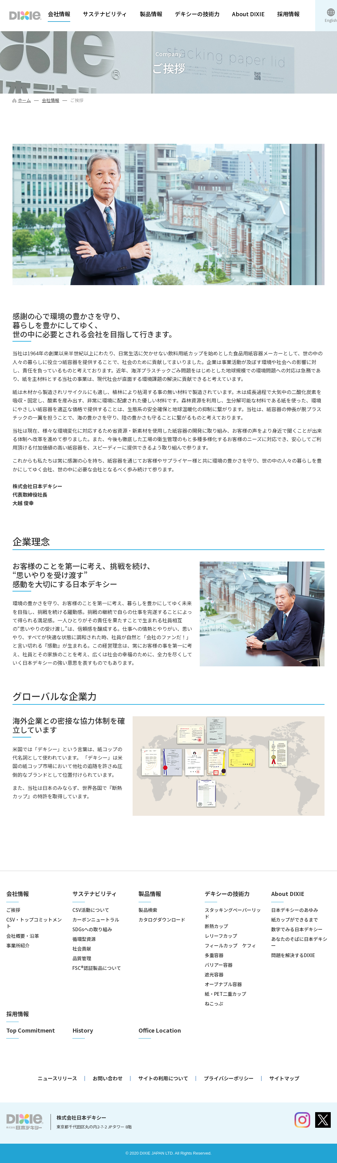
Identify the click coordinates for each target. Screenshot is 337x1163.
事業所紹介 (18, 945)
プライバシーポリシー (229, 1078)
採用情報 (288, 14)
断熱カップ (216, 926)
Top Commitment (30, 1030)
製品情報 (151, 14)
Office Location (160, 1030)
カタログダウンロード (162, 919)
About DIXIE (248, 14)
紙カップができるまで (294, 919)
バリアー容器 (218, 964)
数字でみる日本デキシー (297, 929)
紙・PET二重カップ (225, 993)
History (82, 1030)
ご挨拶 (13, 910)
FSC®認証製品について (96, 968)
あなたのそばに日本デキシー (299, 942)
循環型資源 (84, 939)
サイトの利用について (163, 1078)
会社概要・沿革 (22, 935)
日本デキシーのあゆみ (294, 910)
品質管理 (81, 958)
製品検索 (148, 910)
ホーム (24, 100)
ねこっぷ (214, 1003)
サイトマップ (284, 1078)
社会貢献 (81, 948)
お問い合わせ (108, 1078)
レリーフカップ (221, 935)
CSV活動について (90, 910)
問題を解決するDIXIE (293, 955)
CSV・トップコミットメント (34, 922)
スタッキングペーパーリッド (233, 913)
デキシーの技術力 (197, 14)
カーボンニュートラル (95, 919)
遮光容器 (214, 974)
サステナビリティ (105, 14)
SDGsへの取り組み (92, 929)
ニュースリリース (57, 1078)
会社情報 (59, 14)
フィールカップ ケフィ (230, 945)
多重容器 (214, 955)
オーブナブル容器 (223, 984)
